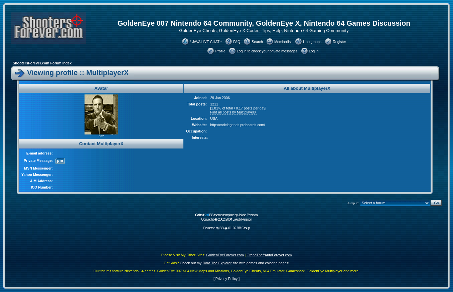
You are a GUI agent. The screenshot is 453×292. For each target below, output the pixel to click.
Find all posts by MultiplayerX (233, 112)
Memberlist (283, 42)
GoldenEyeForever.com (225, 255)
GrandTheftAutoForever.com (269, 255)
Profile (220, 51)
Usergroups (312, 42)
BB (221, 228)
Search (257, 42)
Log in (314, 51)
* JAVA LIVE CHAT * (206, 42)
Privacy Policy (226, 279)
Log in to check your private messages (267, 51)
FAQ (236, 42)
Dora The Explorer (217, 263)
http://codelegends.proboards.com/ (237, 125)
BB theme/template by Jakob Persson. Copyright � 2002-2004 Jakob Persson (226, 217)
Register (339, 42)
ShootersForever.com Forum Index (42, 63)
